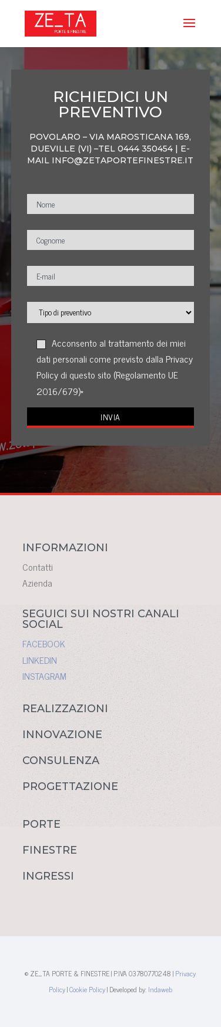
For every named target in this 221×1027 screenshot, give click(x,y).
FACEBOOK (43, 643)
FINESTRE (49, 850)
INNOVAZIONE (62, 734)
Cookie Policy (87, 989)
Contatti (37, 566)
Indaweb (160, 989)
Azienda (37, 582)
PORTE (41, 824)
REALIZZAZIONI (65, 708)
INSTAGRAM (44, 675)
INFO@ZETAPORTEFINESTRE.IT (122, 160)
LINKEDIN (39, 659)
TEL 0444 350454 (135, 148)
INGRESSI (48, 876)
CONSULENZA (60, 760)
